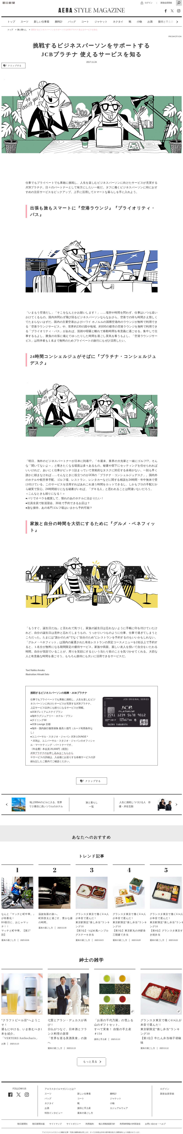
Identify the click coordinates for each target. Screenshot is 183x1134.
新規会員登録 (166, 2)
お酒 (150, 21)
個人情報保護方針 (107, 1124)
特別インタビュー (54, 1113)
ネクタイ (118, 21)
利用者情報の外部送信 (130, 1124)
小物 (139, 21)
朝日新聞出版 (38, 1124)
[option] (8, 21)
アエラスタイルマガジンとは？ (60, 1089)
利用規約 (90, 1124)
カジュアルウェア (119, 1108)
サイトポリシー (73, 1124)
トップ (11, 21)
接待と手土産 (84, 1108)
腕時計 (59, 21)
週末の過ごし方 (85, 1113)
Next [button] (170, 21)
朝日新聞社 (22, 1124)
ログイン (148, 2)
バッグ (72, 21)
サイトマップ (55, 1124)
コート (85, 21)
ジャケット (101, 21)
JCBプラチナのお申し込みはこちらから (51, 753)
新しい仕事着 (41, 21)
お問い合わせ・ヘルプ (155, 1124)
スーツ (24, 21)
